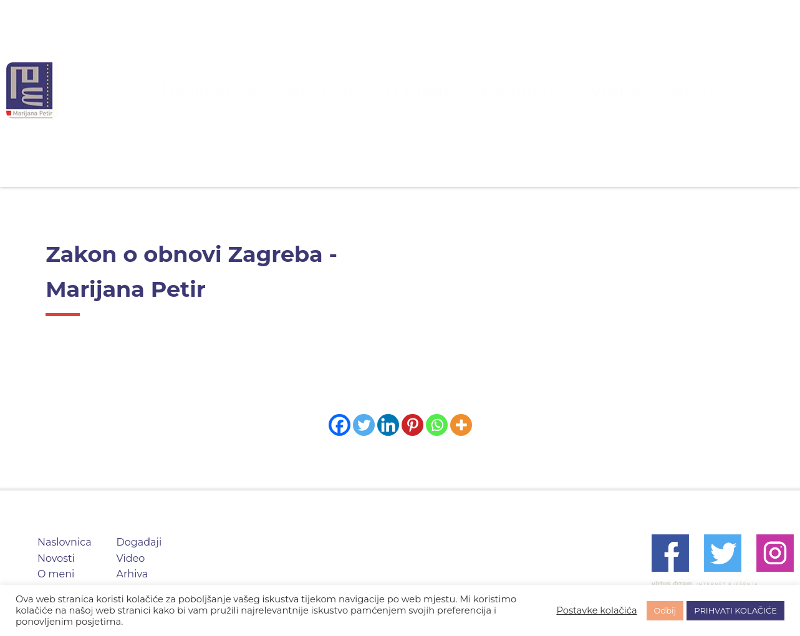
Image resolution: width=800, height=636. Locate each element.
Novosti (353, 90)
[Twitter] (364, 425)
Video (564, 90)
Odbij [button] (665, 610)
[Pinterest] (412, 425)
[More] (461, 425)
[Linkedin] (388, 425)
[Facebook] (339, 425)
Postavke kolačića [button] (596, 610)
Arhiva (626, 90)
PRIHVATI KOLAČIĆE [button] (735, 610)
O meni (422, 90)
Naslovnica (274, 90)
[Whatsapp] (437, 425)
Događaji (495, 90)
